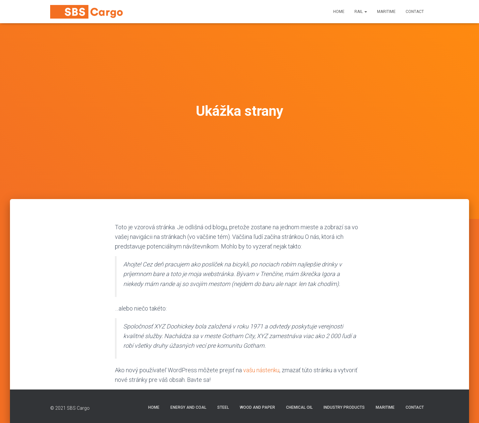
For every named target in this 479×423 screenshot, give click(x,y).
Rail (360, 11)
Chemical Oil (299, 407)
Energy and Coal (188, 407)
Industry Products (344, 407)
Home (338, 11)
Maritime (386, 11)
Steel (223, 407)
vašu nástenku (261, 370)
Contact (415, 11)
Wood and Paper (257, 407)
